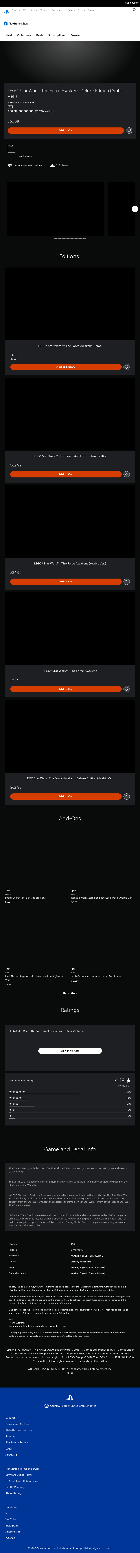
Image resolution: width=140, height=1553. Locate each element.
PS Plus (43, 10)
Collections (24, 31)
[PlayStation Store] (17, 20)
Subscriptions (56, 31)
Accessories (57, 10)
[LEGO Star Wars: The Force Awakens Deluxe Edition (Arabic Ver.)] (55, 205)
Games (15, 10)
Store (80, 10)
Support (91, 10)
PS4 (33, 10)
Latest (8, 31)
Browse (75, 31)
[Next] (135, 205)
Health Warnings (17, 1319)
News (70, 10)
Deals (39, 31)
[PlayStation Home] (6, 10)
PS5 (24, 10)
